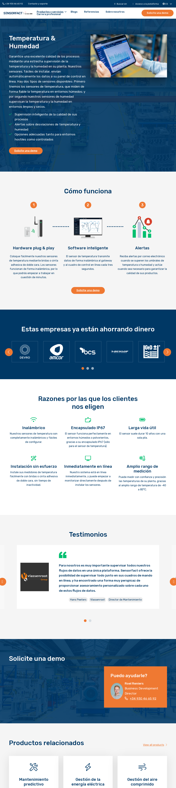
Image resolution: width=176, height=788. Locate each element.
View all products (155, 745)
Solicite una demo (157, 12)
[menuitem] (13, 4)
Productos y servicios (51, 12)
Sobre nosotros (115, 12)
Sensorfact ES (17, 13)
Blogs (74, 12)
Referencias (91, 12)
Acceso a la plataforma (146, 4)
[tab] (83, 368)
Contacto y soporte (38, 4)
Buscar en (120, 4)
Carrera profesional (49, 14)
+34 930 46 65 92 (12, 4)
